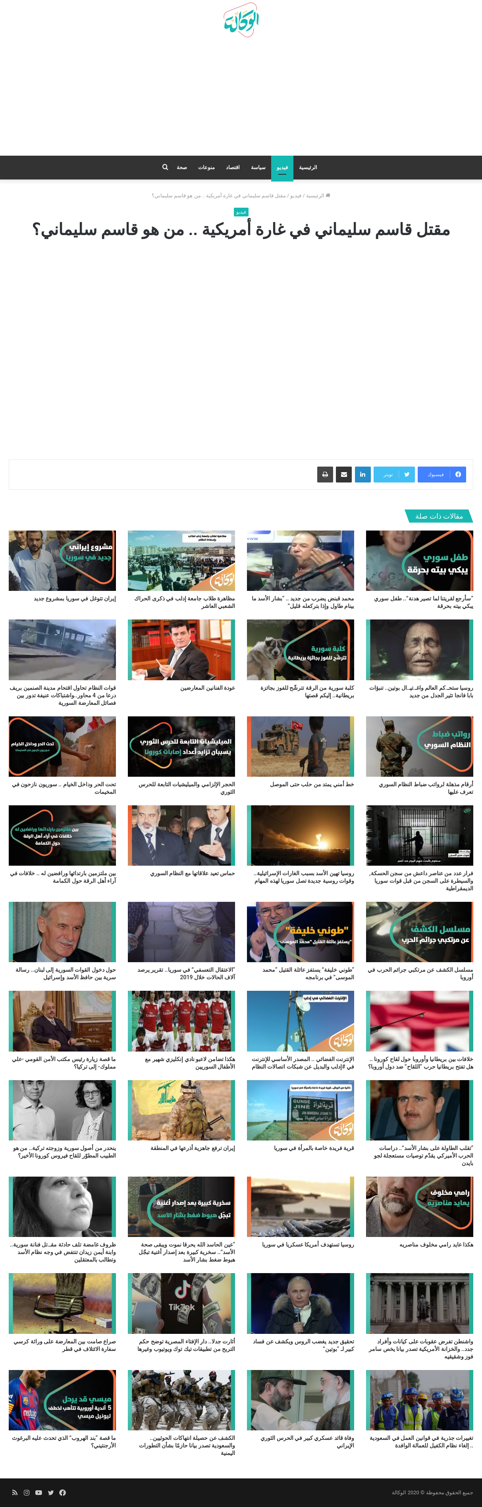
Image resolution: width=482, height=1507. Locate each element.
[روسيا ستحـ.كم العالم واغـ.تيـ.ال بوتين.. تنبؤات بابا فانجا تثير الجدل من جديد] (419, 649)
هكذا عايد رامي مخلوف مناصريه (436, 1244)
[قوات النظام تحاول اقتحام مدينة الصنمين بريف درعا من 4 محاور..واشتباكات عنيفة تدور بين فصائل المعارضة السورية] (62, 649)
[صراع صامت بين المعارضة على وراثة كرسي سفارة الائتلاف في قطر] (62, 1303)
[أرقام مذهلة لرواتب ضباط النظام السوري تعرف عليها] (419, 746)
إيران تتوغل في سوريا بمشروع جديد (75, 598)
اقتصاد (233, 167)
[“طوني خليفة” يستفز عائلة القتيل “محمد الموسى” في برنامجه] (300, 932)
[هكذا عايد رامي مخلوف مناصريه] (419, 1207)
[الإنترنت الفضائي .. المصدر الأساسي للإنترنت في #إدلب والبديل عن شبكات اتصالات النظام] (300, 1021)
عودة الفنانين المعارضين (207, 688)
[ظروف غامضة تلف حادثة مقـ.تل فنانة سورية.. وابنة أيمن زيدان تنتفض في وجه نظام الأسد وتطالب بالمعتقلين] (62, 1207)
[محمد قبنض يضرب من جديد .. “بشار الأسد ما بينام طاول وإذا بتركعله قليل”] (300, 561)
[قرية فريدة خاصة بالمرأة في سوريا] (300, 1110)
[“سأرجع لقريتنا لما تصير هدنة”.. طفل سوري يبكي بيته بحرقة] (419, 561)
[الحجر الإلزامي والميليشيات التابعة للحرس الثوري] (181, 746)
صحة (182, 167)
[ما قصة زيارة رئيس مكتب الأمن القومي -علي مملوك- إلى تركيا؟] (62, 1021)
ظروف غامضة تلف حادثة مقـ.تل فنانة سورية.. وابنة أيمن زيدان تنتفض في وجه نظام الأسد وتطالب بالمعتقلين (63, 1252)
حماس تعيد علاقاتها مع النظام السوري (192, 873)
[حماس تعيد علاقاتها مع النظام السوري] (181, 835)
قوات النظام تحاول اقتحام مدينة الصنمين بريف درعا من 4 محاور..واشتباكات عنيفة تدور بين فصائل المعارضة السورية (63, 695)
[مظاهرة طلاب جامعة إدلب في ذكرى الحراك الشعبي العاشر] (181, 561)
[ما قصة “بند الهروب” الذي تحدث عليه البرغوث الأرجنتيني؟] (62, 1400)
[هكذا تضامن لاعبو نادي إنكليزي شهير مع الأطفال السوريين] (181, 1021)
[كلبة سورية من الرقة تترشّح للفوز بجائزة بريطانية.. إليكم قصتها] (300, 649)
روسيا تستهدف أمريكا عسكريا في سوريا (308, 1244)
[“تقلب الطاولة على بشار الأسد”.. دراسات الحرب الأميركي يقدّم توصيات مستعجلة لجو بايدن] (419, 1110)
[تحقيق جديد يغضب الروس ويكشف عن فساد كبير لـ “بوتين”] (300, 1303)
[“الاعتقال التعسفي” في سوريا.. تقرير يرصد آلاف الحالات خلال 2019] (181, 932)
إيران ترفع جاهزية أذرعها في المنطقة (192, 1148)
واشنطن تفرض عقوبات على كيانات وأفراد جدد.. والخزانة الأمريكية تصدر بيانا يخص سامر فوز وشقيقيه (421, 1349)
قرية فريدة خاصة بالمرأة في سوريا (314, 1148)
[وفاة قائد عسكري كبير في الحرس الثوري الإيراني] (300, 1400)
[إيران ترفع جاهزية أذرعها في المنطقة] (181, 1110)
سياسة (258, 167)
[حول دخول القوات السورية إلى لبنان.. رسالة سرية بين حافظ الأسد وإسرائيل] (62, 932)
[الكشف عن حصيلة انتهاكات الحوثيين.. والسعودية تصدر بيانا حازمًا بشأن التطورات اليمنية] (181, 1400)
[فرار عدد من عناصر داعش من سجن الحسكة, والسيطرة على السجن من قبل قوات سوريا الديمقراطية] (419, 835)
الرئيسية (308, 167)
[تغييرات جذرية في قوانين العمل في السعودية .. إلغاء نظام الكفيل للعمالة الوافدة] (419, 1400)
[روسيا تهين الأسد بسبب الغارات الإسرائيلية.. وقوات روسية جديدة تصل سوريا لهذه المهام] (300, 835)
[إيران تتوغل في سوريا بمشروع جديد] (62, 561)
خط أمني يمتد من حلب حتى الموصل (312, 784)
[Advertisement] (241, 99)
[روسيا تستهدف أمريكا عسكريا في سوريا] (300, 1207)
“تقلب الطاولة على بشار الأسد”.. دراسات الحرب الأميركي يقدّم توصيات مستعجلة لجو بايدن (423, 1155)
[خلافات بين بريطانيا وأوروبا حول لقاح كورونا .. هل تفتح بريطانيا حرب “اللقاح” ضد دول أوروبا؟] (419, 1021)
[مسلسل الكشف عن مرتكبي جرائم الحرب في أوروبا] (419, 932)
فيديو (282, 167)
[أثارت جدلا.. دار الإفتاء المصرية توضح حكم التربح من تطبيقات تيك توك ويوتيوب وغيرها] (181, 1303)
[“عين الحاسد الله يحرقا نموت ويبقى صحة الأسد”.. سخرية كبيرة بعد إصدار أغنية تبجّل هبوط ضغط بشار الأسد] (181, 1207)
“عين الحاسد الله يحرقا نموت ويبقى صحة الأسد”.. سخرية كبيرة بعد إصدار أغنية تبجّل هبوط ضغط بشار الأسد (187, 1252)
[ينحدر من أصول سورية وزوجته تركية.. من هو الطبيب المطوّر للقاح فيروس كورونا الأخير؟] (62, 1110)
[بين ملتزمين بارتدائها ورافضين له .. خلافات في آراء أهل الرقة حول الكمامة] (62, 835)
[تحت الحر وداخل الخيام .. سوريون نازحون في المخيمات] (62, 746)
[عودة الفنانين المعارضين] (181, 649)
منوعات (206, 167)
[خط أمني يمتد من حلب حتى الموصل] (300, 746)
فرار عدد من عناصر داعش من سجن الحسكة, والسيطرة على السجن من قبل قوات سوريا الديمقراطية (421, 880)
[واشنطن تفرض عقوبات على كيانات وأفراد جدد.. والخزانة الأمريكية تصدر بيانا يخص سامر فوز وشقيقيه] (419, 1303)
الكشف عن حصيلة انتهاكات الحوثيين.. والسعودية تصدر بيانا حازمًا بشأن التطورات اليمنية (187, 1445)
